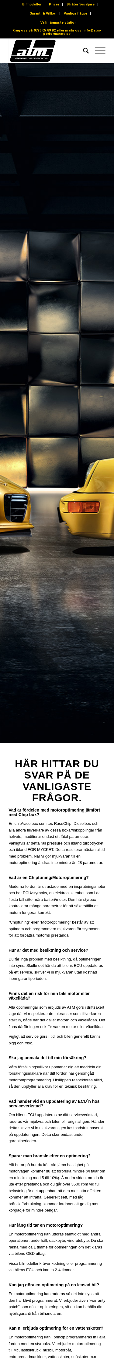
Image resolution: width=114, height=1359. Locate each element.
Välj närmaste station (58, 23)
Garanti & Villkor (43, 13)
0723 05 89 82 (45, 30)
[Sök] (83, 51)
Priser (54, 4)
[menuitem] (32, 4)
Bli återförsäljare (81, 4)
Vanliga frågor (75, 13)
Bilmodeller (31, 4)
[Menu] (97, 51)
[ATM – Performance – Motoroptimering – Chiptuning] (47, 51)
